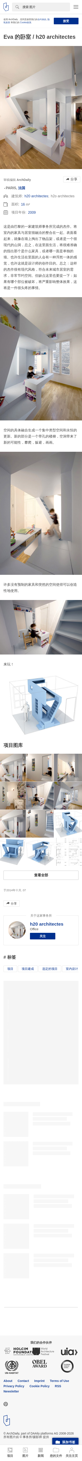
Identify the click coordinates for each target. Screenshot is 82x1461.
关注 (43, 936)
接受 (66, 21)
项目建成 (28, 968)
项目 (10, 968)
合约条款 (42, 19)
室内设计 (72, 968)
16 (23, 204)
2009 (32, 212)
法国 (21, 188)
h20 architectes (36, 196)
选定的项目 (50, 968)
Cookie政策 (25, 22)
